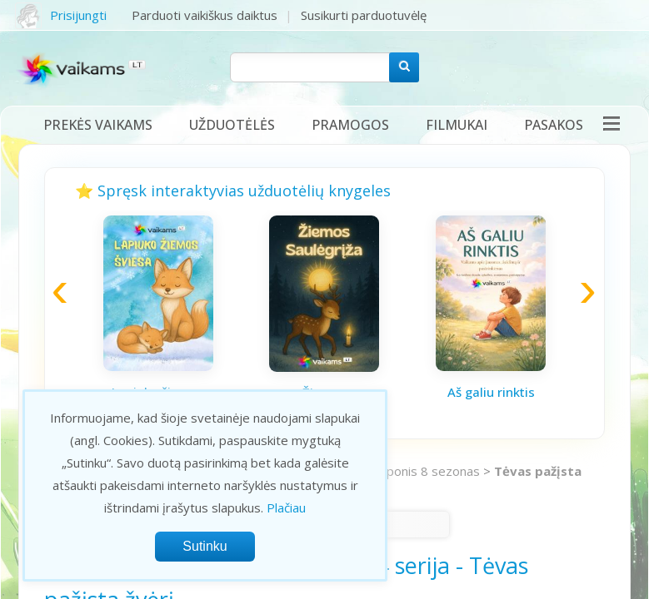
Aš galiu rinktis (491, 392)
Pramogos (350, 125)
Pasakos (553, 125)
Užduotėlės (232, 125)
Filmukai (456, 125)
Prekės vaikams (97, 125)
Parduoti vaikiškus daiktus (204, 15)
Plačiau (286, 507)
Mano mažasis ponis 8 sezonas (391, 471)
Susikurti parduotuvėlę (364, 15)
